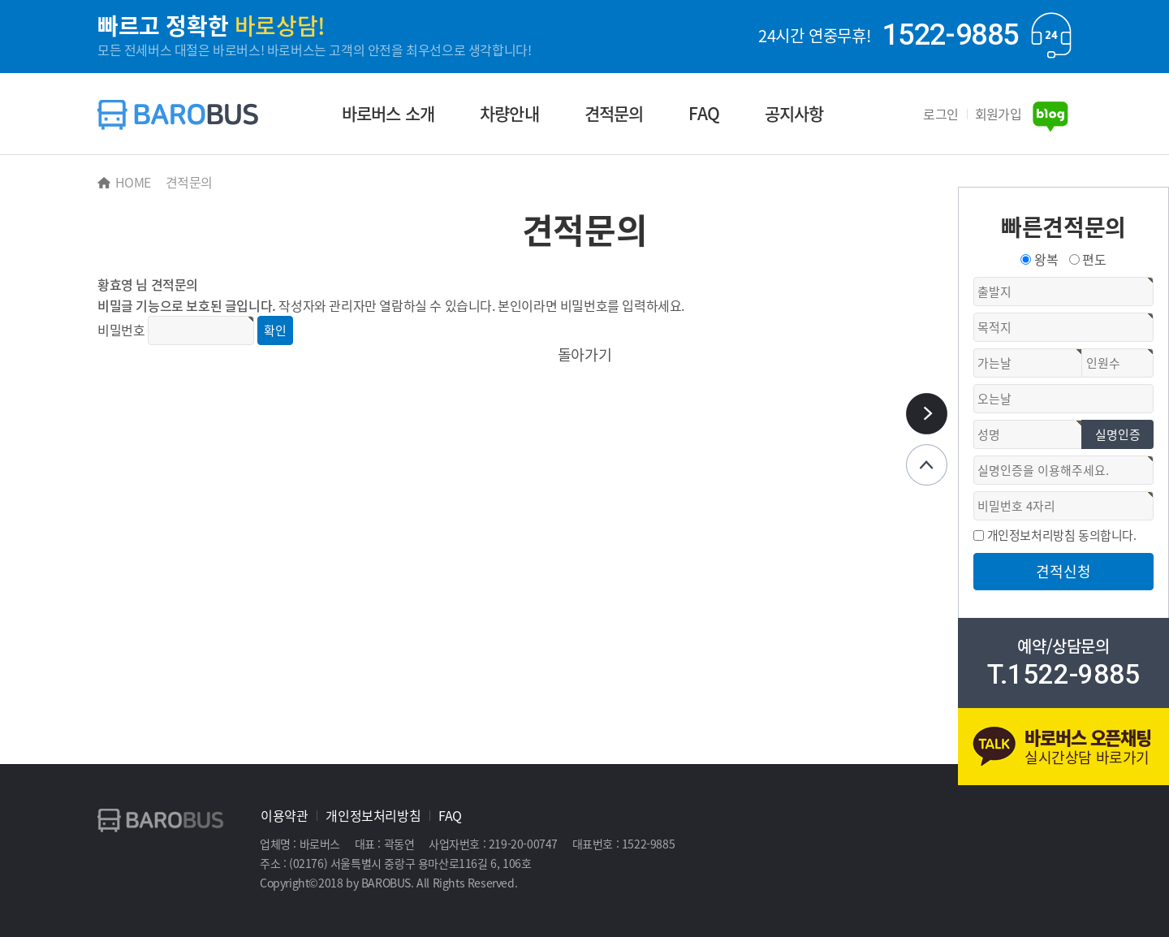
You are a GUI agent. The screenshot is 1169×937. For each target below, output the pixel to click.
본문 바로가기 (0, 0)
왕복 (1046, 259)
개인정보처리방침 (373, 815)
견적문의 (614, 113)
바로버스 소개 (388, 113)
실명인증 (1118, 434)
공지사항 (794, 113)
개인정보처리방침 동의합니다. (1062, 535)
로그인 (940, 113)
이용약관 (284, 815)
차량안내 (509, 113)
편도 (1094, 259)
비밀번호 (121, 329)
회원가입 (998, 113)
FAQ (703, 113)
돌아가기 (584, 354)
